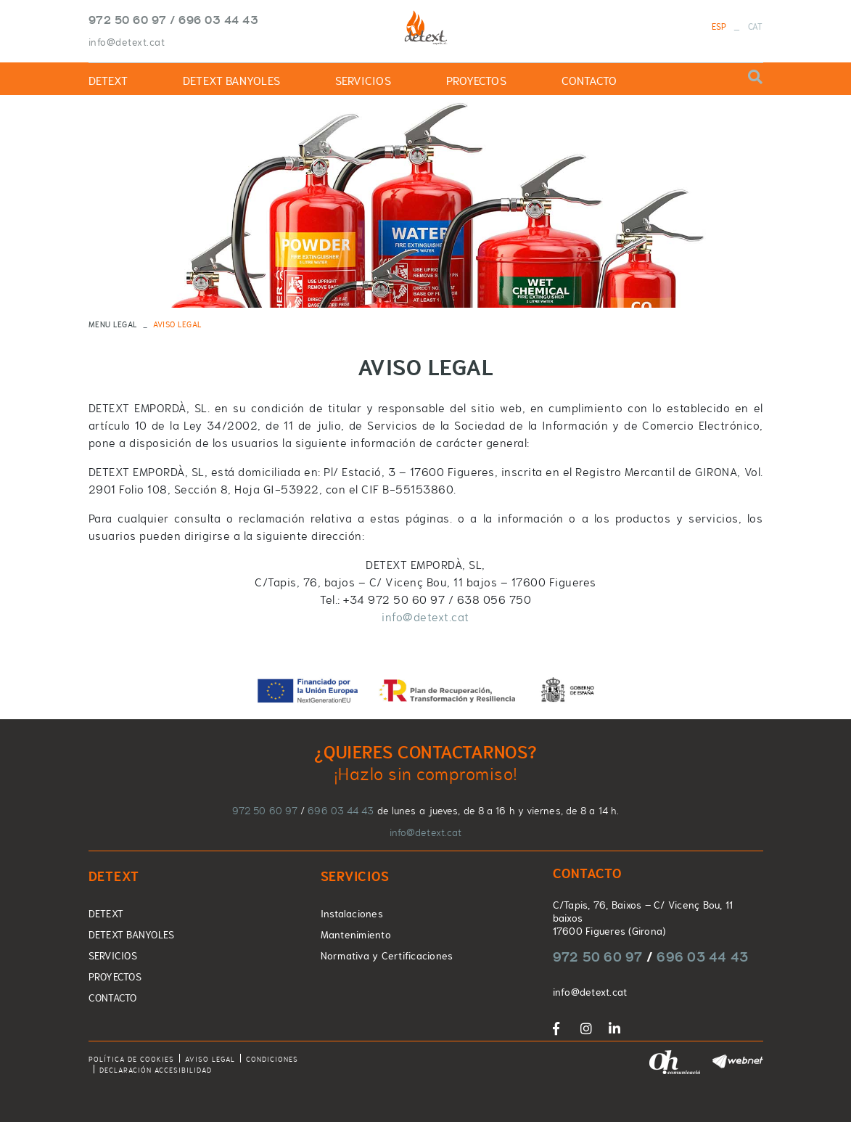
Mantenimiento (356, 934)
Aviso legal (210, 1059)
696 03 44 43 (218, 19)
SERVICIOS (113, 956)
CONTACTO (113, 998)
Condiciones (272, 1059)
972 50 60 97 (128, 19)
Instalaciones (352, 913)
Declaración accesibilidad (155, 1070)
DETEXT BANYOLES (132, 934)
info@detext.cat (127, 42)
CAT (755, 26)
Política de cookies (131, 1059)
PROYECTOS (115, 977)
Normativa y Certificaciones (387, 956)
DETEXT (106, 913)
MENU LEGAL (113, 324)
